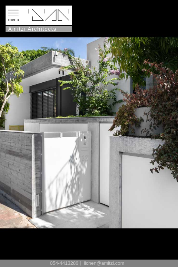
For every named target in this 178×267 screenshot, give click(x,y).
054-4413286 (64, 263)
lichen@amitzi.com (104, 263)
